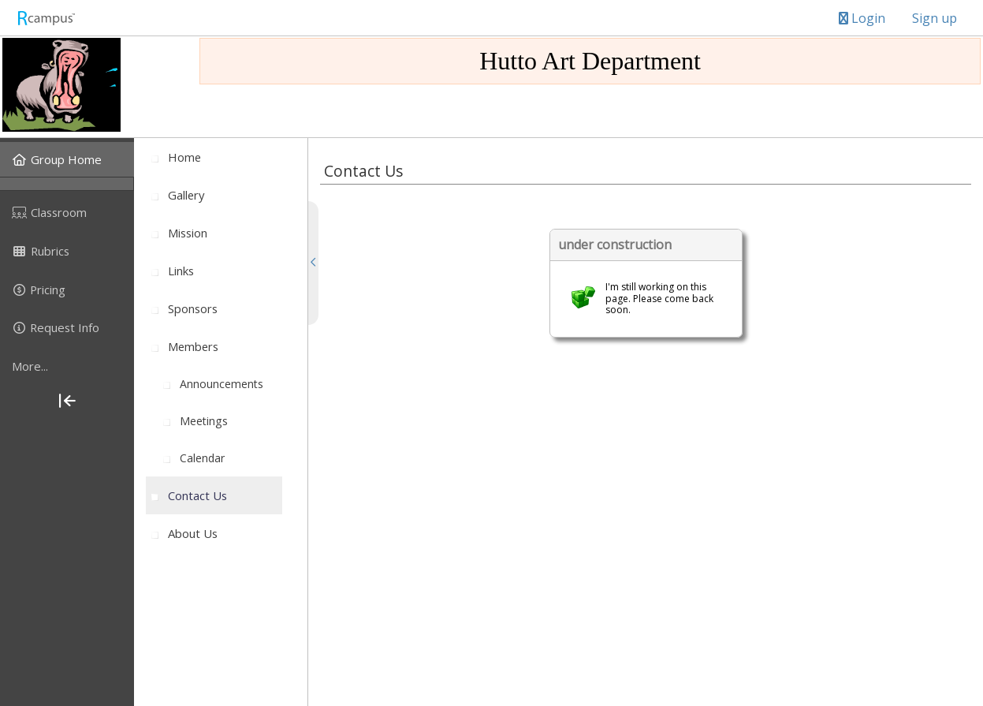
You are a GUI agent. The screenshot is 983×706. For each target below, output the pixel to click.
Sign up (934, 18)
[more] (67, 366)
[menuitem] (67, 159)
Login (862, 18)
